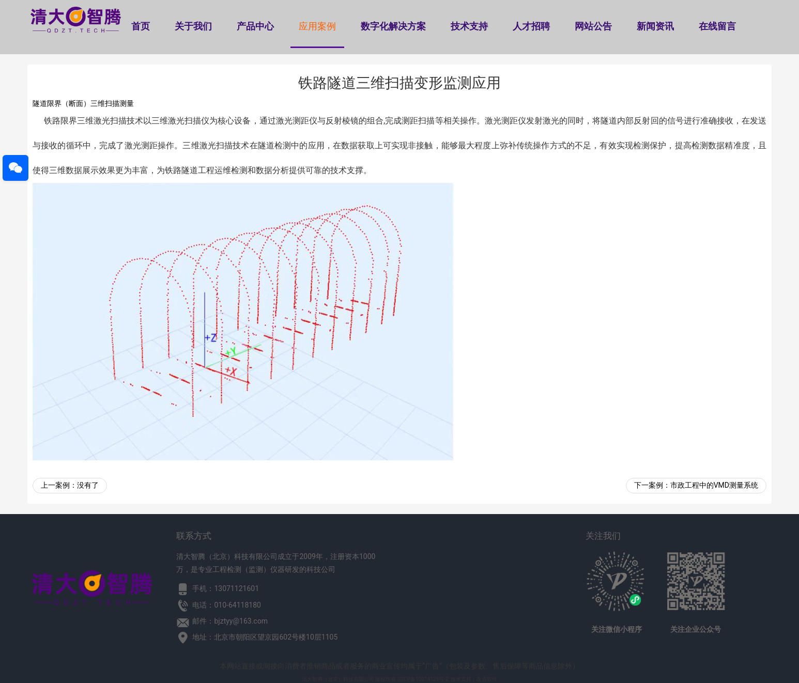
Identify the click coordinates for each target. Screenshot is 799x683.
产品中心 (255, 26)
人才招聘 (531, 26)
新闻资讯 (655, 26)
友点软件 (487, 679)
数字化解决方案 (393, 26)
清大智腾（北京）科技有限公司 (338, 679)
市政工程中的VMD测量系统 (714, 485)
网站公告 (593, 26)
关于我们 (193, 26)
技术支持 (469, 26)
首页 (140, 26)
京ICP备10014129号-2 (423, 679)
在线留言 (717, 26)
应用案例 (317, 26)
